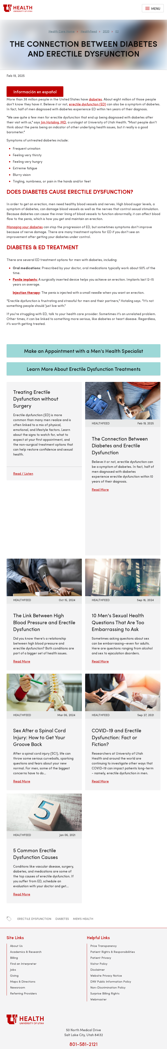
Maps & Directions (22, 924)
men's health (83, 862)
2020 (106, 31)
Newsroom (17, 930)
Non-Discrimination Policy (107, 930)
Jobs (13, 913)
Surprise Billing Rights (104, 936)
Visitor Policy (98, 907)
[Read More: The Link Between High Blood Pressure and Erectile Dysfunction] (44, 520)
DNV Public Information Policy (110, 924)
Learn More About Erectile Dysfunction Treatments (83, 369)
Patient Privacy (100, 901)
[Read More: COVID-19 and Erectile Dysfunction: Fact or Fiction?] (122, 635)
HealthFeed (89, 31)
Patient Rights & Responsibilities (112, 895)
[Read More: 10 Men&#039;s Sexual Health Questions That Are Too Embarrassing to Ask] (122, 520)
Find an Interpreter (23, 907)
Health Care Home (62, 31)
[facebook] (75, 996)
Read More (100, 489)
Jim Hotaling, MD (53, 122)
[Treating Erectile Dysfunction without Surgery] (44, 440)
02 (117, 31)
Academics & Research (26, 895)
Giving (14, 918)
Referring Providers (23, 936)
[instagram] (99, 996)
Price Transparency (103, 889)
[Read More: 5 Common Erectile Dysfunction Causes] (44, 755)
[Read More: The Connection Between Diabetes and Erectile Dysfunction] (122, 400)
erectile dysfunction (34, 862)
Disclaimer (97, 913)
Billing (14, 901)
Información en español (35, 91)
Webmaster (98, 942)
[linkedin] (91, 996)
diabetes (62, 862)
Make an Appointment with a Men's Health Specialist (83, 350)
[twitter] (67, 996)
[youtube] (83, 996)
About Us (16, 889)
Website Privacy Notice (106, 918)
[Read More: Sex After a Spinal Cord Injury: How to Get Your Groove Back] (44, 635)
